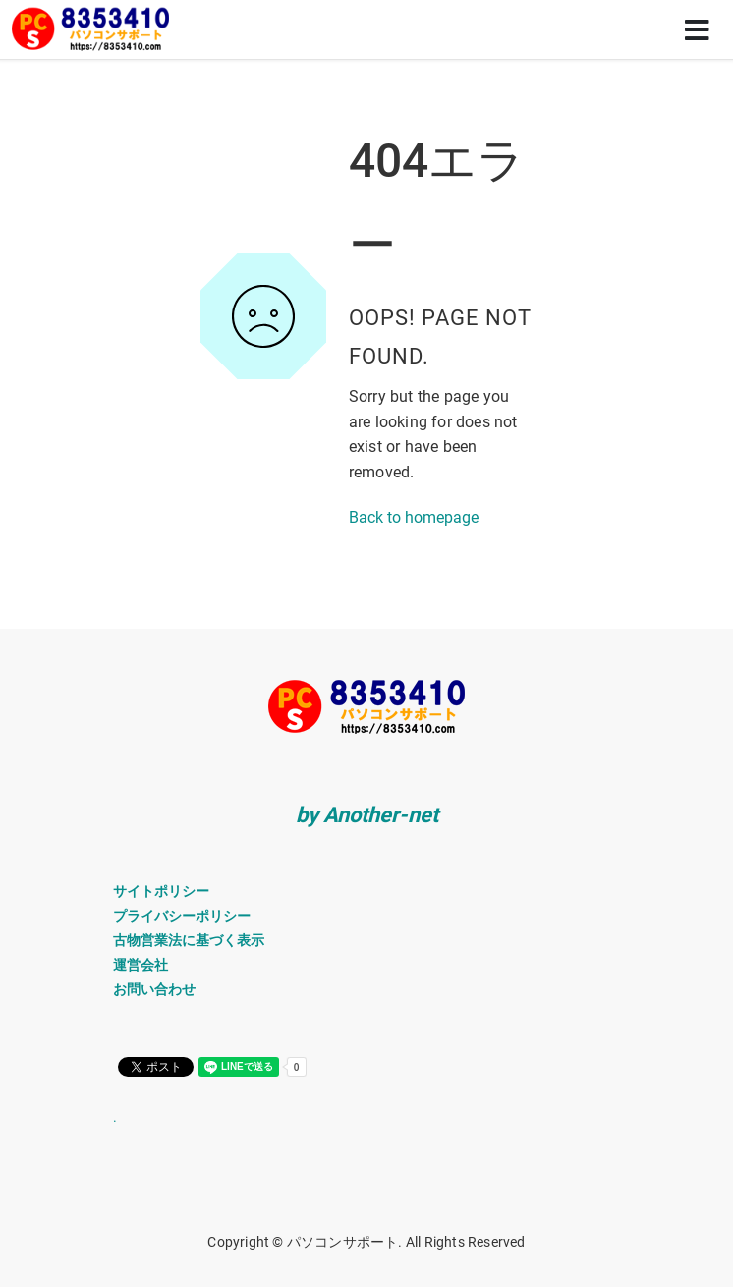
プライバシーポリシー (182, 915)
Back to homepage (414, 517)
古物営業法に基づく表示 (188, 940)
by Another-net (367, 815)
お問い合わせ (154, 989)
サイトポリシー (161, 891)
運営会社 (140, 965)
